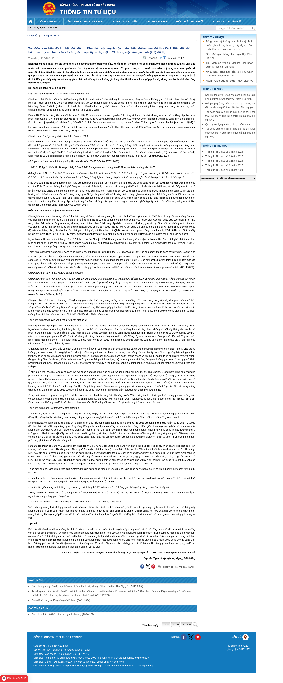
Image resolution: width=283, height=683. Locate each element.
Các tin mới (35, 580)
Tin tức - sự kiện (213, 37)
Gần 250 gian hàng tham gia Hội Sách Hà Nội (229, 56)
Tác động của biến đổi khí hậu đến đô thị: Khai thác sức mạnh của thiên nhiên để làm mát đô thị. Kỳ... (230, 116)
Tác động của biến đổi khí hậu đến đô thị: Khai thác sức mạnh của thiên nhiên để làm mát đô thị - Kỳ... (230, 132)
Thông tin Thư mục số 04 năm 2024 (224, 170)
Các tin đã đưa (38, 608)
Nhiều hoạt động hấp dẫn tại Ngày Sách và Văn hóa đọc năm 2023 (229, 74)
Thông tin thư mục (215, 145)
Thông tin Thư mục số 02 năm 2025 (224, 161)
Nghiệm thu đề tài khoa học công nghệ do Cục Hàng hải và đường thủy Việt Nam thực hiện (230, 97)
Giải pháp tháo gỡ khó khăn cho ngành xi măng (64, 614)
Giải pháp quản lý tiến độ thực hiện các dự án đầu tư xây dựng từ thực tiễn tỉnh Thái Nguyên (87, 586)
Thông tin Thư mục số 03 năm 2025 (224, 156)
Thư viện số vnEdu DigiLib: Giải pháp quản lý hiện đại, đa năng (229, 65)
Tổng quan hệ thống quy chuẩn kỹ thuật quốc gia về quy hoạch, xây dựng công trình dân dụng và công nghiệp (229, 46)
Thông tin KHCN (50, 35)
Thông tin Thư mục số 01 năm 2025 (224, 165)
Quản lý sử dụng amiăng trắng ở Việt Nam (61, 600)
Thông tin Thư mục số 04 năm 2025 (224, 151)
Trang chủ (32, 35)
